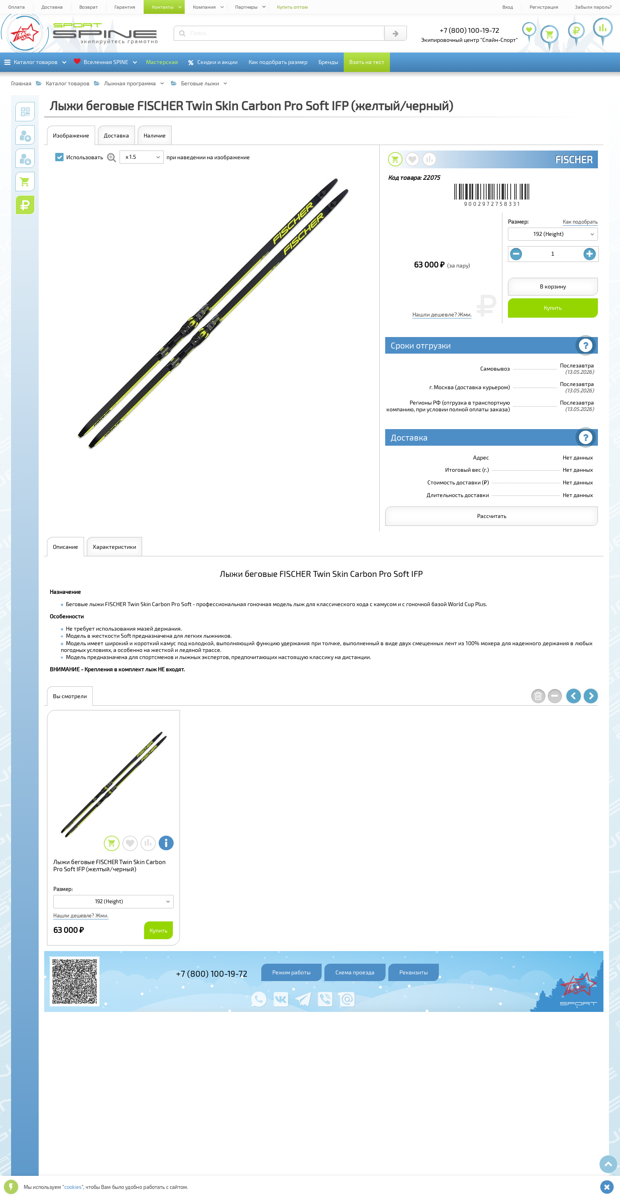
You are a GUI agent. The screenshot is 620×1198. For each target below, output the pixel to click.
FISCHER (573, 159)
